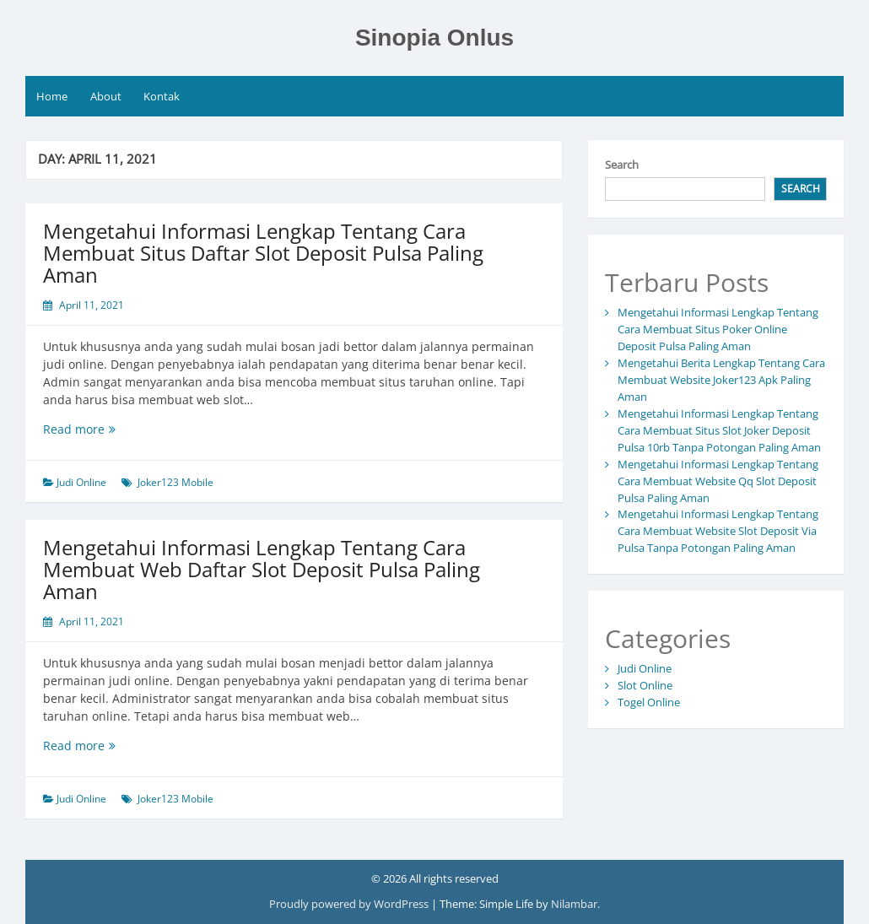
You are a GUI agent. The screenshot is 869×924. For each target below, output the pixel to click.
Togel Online (649, 702)
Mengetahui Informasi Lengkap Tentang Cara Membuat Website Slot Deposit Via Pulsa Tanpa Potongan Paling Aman (718, 530)
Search (622, 164)
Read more (107, 429)
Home (51, 96)
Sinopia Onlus (434, 37)
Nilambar (574, 903)
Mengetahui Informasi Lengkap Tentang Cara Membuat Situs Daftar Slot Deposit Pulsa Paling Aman (263, 253)
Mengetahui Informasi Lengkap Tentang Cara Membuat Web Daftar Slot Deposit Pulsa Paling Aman (261, 569)
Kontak (161, 96)
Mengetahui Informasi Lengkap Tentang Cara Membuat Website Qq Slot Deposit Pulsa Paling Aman (718, 481)
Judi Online (81, 482)
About (105, 96)
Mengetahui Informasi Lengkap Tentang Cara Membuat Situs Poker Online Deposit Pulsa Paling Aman (718, 329)
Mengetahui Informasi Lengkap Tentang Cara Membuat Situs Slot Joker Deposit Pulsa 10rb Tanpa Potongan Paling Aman (719, 430)
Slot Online (645, 685)
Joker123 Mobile (175, 482)
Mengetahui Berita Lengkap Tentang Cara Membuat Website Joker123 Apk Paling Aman (721, 379)
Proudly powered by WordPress (350, 903)
